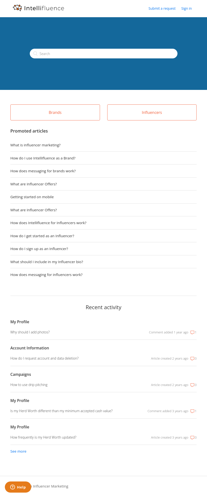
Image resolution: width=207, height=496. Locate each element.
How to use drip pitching (28, 384)
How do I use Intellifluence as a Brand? (43, 158)
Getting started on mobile (32, 196)
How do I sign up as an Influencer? (39, 248)
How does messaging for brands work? (43, 170)
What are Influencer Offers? (33, 183)
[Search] (103, 53)
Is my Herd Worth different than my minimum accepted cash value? (61, 411)
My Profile (19, 321)
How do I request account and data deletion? (44, 358)
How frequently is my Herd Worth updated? (43, 437)
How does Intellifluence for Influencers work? (48, 222)
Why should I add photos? (30, 332)
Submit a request (162, 8)
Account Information (29, 348)
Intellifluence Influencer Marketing (39, 486)
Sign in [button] (186, 8)
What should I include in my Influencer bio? (46, 261)
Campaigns (20, 374)
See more (18, 451)
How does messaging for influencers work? (46, 274)
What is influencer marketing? (35, 144)
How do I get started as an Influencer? (42, 235)
